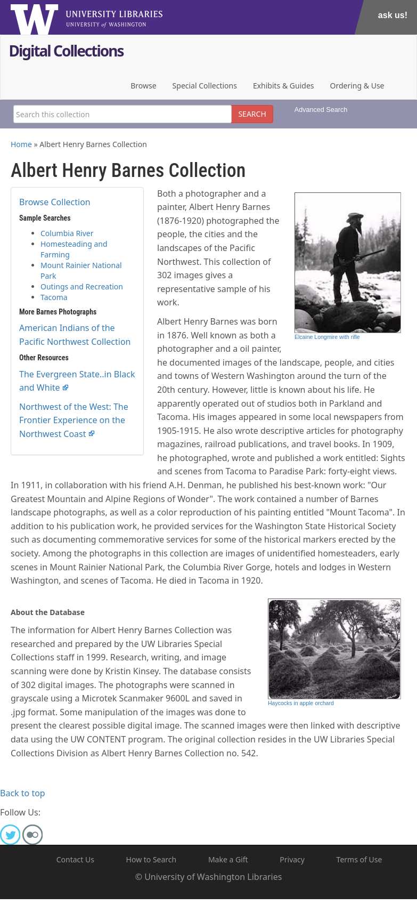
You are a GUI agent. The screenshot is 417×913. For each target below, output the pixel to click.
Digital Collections (66, 52)
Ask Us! (392, 15)
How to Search (151, 859)
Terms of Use (359, 859)
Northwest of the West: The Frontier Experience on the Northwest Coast (73, 420)
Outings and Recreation (81, 286)
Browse (143, 85)
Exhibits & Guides (283, 85)
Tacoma (54, 297)
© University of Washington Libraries (208, 877)
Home (21, 144)
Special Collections (205, 85)
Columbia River (67, 233)
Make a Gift (228, 859)
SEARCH (252, 114)
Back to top (22, 793)
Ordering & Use (357, 85)
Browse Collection (55, 202)
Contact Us (75, 859)
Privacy (292, 859)
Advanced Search (321, 110)
